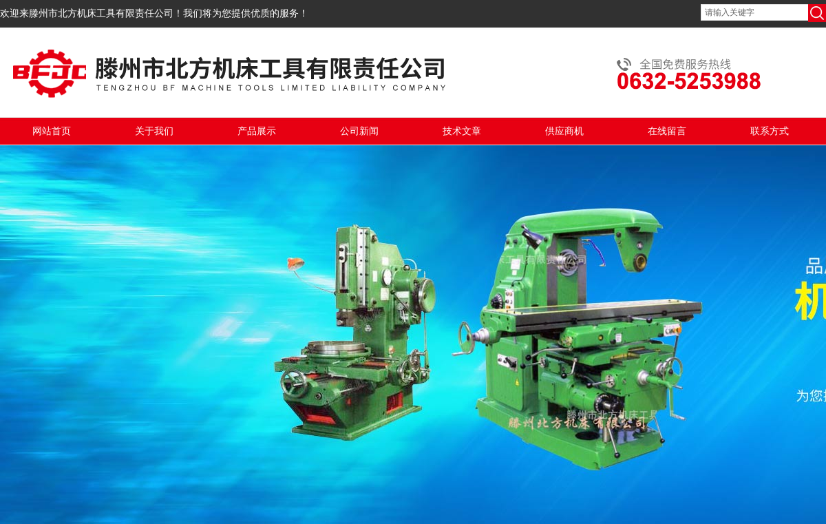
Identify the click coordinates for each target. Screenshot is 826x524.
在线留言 (667, 131)
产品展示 (256, 131)
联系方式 (769, 131)
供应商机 (564, 131)
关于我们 (154, 131)
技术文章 (462, 131)
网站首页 (51, 131)
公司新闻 (359, 131)
